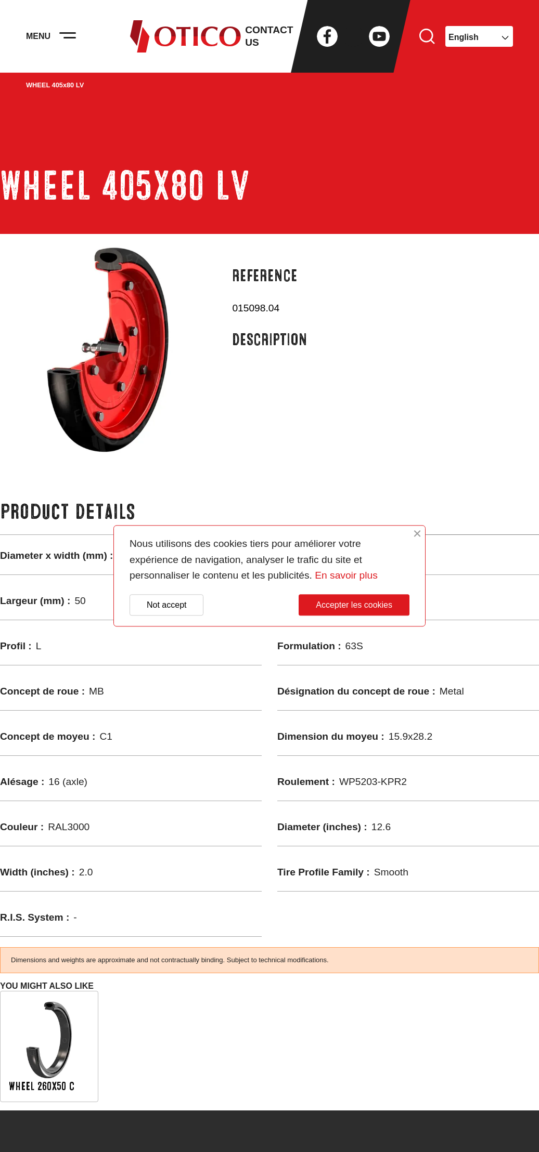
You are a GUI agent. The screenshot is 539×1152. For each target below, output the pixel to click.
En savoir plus (346, 575)
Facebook (327, 36)
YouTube (379, 36)
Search (427, 36)
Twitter (353, 36)
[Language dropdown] (479, 36)
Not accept (166, 604)
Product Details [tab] (67, 512)
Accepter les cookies (354, 604)
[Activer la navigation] (67, 36)
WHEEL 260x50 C (41, 1086)
